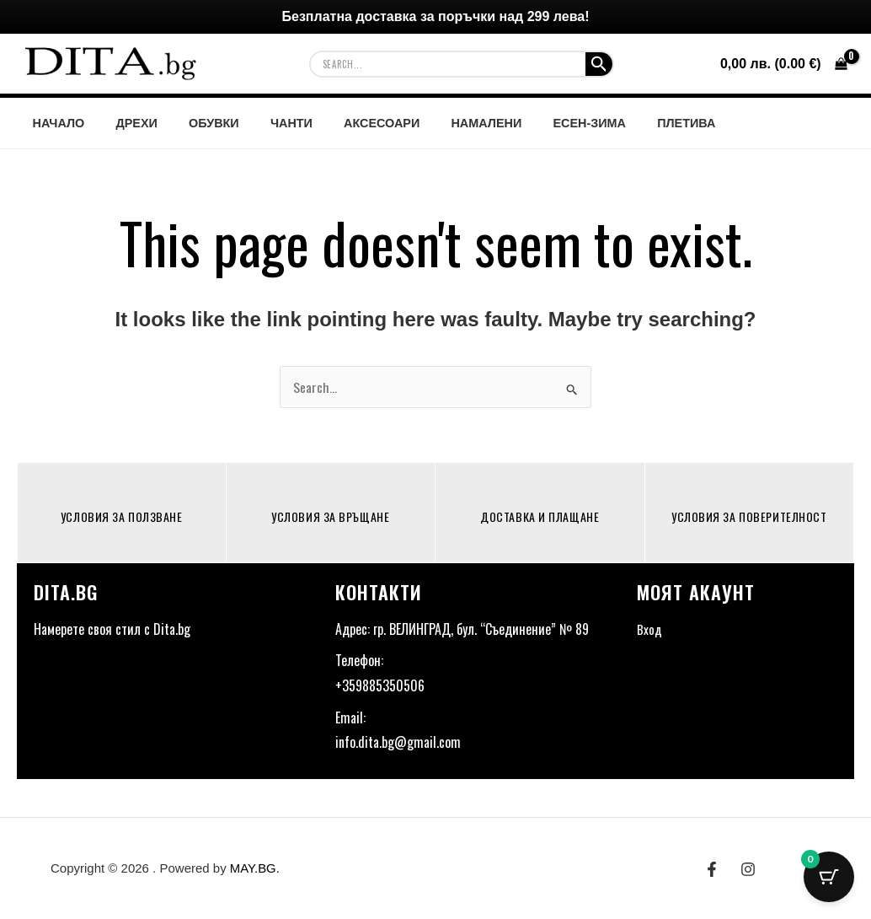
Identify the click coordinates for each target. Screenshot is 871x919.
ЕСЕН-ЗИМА (543, 123)
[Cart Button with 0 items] (829, 877)
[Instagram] (748, 869)
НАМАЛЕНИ (447, 123)
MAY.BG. (255, 868)
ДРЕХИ (126, 123)
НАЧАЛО (55, 123)
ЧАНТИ (266, 123)
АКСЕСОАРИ (349, 123)
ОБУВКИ (196, 123)
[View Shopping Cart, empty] (783, 64)
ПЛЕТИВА (633, 123)
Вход (649, 629)
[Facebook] (711, 869)
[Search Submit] (598, 64)
